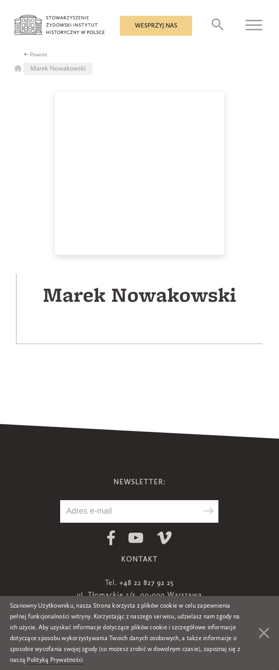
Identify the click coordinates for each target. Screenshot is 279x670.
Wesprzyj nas (156, 26)
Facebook (111, 538)
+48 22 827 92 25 (146, 583)
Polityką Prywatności (55, 660)
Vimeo (164, 538)
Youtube (136, 538)
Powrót (38, 55)
